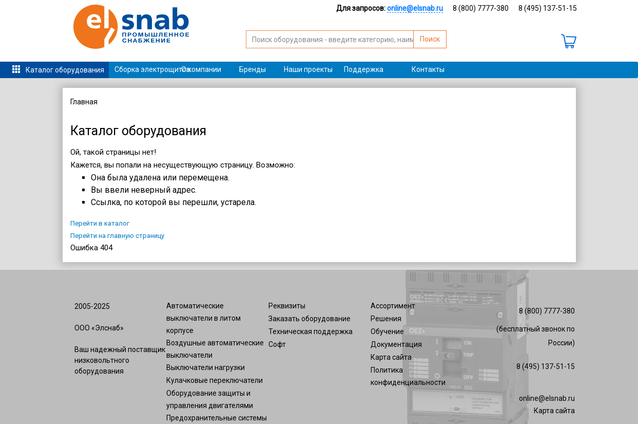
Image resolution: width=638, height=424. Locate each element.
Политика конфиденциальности (408, 376)
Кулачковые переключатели (214, 380)
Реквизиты (286, 306)
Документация (396, 344)
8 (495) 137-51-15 (547, 8)
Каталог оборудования (65, 70)
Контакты (428, 69)
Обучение (387, 331)
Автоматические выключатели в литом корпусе (203, 318)
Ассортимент (393, 306)
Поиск (430, 39)
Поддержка (363, 69)
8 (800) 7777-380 (481, 8)
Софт (277, 344)
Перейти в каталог (99, 223)
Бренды (252, 69)
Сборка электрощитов (145, 69)
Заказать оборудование (309, 319)
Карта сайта (391, 357)
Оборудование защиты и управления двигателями (209, 399)
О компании (201, 69)
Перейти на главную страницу (117, 235)
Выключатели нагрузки (205, 367)
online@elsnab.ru (547, 398)
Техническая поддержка (310, 331)
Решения (386, 319)
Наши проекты (308, 69)
